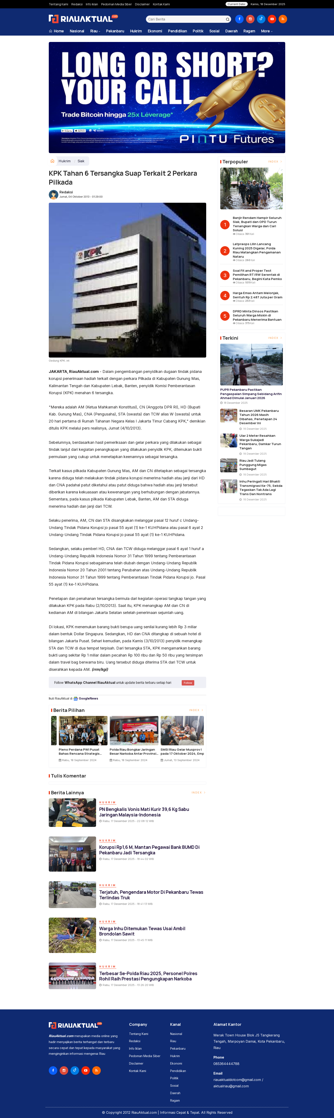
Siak (81, 161)
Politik (198, 31)
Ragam (249, 31)
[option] (76, 740)
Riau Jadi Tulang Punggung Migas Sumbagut (253, 464)
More (265, 31)
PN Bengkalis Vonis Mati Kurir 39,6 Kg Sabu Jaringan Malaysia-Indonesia (144, 812)
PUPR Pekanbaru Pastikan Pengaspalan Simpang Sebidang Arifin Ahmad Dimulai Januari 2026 (251, 393)
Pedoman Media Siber (116, 4)
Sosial (214, 31)
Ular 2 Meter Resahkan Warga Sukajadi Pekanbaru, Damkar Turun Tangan (260, 441)
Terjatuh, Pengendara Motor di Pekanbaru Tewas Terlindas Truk (151, 894)
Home (56, 31)
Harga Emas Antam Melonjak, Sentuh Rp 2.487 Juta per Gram (257, 295)
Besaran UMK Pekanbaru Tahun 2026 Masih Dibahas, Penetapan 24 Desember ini (259, 416)
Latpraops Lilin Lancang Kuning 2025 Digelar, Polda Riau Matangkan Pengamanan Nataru (257, 250)
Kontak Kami (161, 4)
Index (196, 710)
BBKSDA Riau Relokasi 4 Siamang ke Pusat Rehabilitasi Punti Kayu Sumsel (126, 751)
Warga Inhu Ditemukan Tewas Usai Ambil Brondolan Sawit (142, 931)
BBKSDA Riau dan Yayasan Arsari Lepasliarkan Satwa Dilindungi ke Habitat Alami (174, 751)
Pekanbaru (115, 31)
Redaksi (77, 4)
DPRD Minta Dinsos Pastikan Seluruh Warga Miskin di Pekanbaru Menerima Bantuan (257, 315)
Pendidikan (177, 31)
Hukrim (136, 31)
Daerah (231, 31)
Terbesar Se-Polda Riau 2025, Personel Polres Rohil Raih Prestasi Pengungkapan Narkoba (148, 976)
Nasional (77, 31)
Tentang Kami (58, 4)
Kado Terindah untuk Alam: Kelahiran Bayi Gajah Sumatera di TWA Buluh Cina (74, 751)
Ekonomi (155, 31)
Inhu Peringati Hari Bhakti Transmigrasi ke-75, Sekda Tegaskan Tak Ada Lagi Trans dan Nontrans (260, 487)
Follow (188, 682)
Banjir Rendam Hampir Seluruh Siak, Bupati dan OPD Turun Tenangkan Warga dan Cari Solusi (257, 224)
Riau (94, 31)
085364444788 (226, 1064)
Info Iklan (92, 4)
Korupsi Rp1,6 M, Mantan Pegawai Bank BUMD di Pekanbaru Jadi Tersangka (149, 850)
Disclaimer (142, 4)
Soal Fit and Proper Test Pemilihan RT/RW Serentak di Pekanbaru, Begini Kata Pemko (257, 274)
